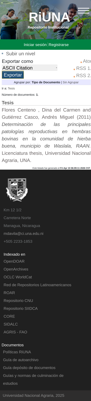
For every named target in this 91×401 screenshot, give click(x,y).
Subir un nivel (20, 53)
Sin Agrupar (71, 82)
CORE (9, 316)
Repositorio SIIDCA (21, 308)
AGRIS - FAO (15, 332)
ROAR (9, 292)
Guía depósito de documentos (29, 367)
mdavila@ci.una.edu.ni (23, 233)
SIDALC (11, 324)
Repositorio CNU (18, 300)
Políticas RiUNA (17, 351)
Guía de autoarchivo (20, 359)
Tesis (11, 88)
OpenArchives (16, 269)
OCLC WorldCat (18, 277)
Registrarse (59, 44)
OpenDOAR (14, 261)
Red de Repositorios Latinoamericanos (37, 284)
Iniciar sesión (35, 44)
